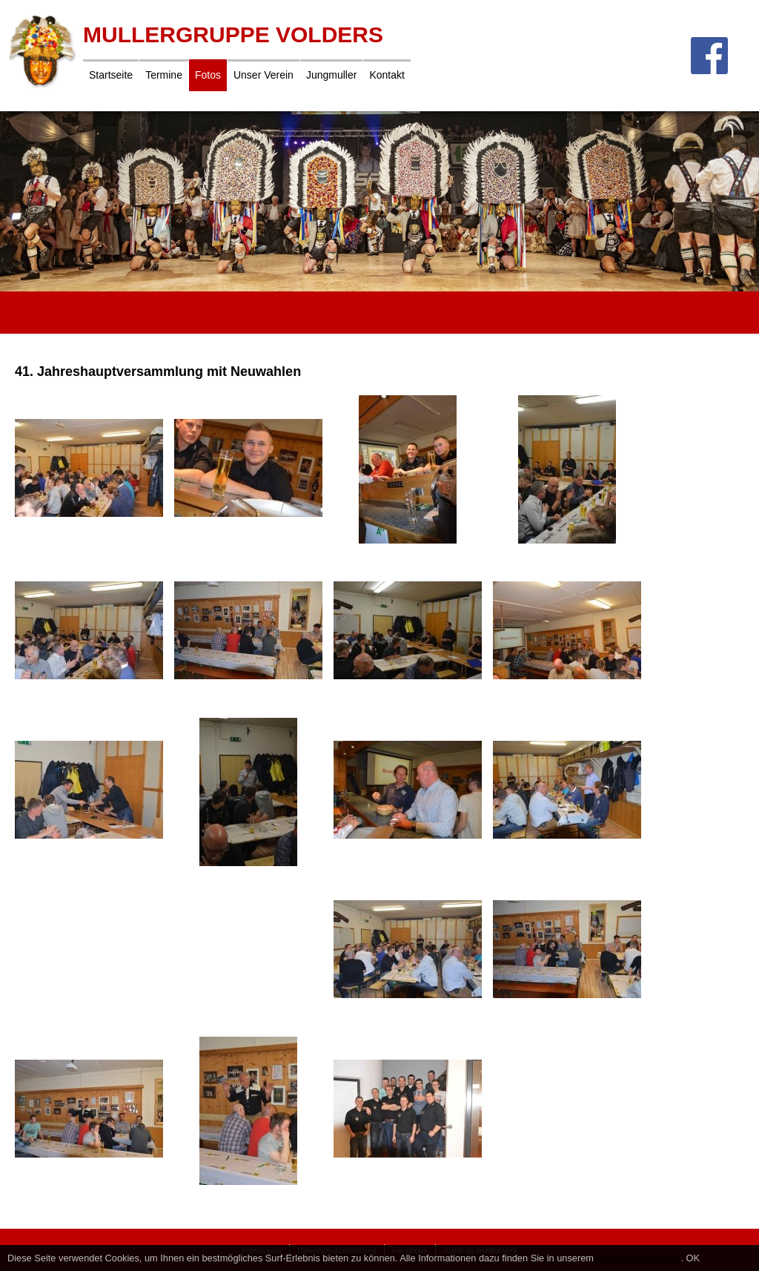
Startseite (111, 75)
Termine (163, 75)
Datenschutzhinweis (639, 1258)
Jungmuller (331, 75)
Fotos (208, 75)
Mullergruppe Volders (233, 34)
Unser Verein (263, 75)
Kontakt (386, 75)
